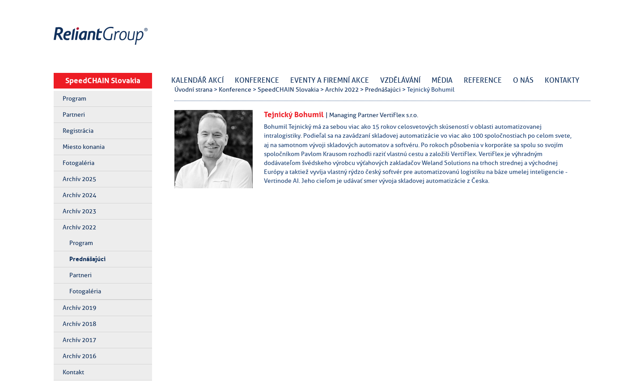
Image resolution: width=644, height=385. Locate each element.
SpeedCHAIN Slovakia (102, 80)
